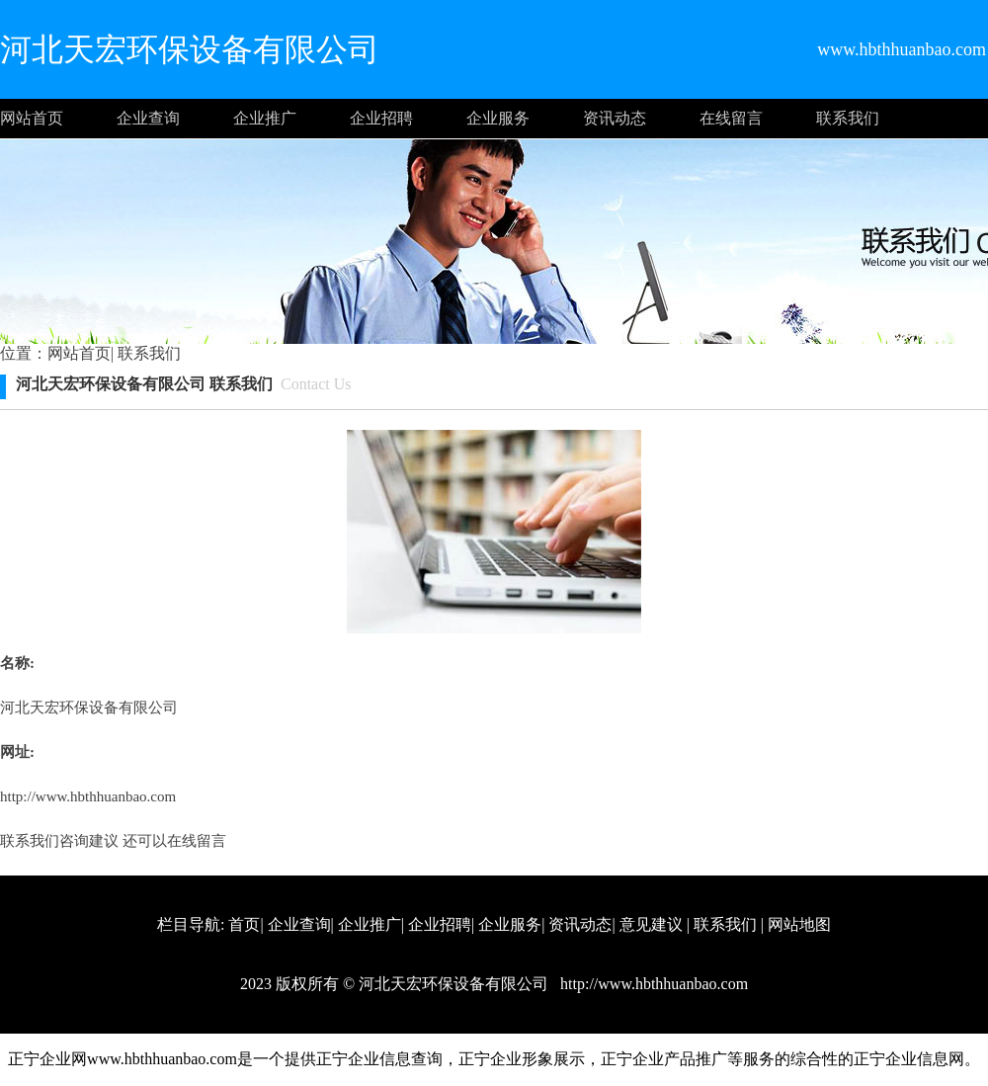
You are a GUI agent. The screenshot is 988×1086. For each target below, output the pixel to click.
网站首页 (31, 118)
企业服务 (498, 118)
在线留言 (731, 118)
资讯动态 (614, 118)
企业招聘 (381, 118)
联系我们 (847, 118)
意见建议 (651, 924)
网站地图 (799, 924)
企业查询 (148, 118)
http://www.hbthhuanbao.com (88, 796)
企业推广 (264, 118)
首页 (244, 924)
